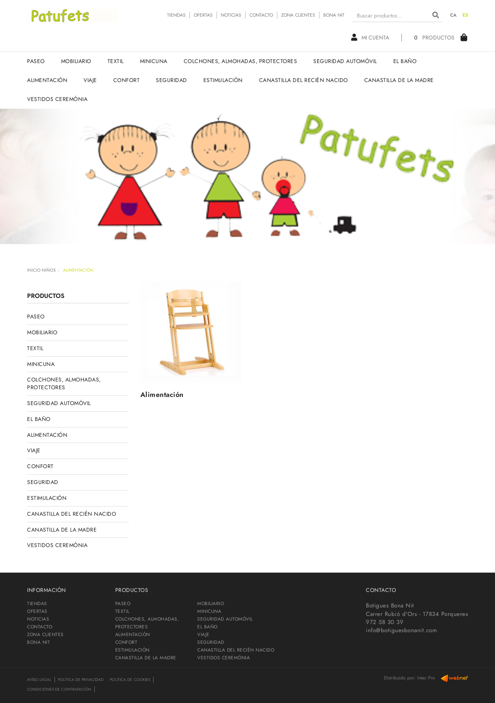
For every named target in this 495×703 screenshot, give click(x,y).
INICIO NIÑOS (41, 270)
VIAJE (34, 450)
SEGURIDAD (42, 482)
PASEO (36, 316)
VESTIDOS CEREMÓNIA (57, 545)
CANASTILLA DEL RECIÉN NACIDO (71, 514)
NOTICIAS (231, 15)
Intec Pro (426, 677)
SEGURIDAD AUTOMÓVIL (59, 403)
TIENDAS (176, 15)
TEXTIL (35, 348)
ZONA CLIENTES (298, 15)
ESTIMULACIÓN (47, 498)
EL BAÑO (39, 419)
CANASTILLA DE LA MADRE (62, 530)
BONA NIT (334, 15)
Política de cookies (130, 679)
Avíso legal (39, 679)
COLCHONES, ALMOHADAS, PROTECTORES (64, 383)
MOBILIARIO (42, 332)
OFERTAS (203, 15)
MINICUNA (41, 364)
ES (465, 15)
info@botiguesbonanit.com (401, 630)
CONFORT (40, 466)
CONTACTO (261, 15)
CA (453, 15)
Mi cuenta (370, 37)
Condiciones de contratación (59, 689)
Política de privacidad (81, 679)
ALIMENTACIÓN (47, 435)
